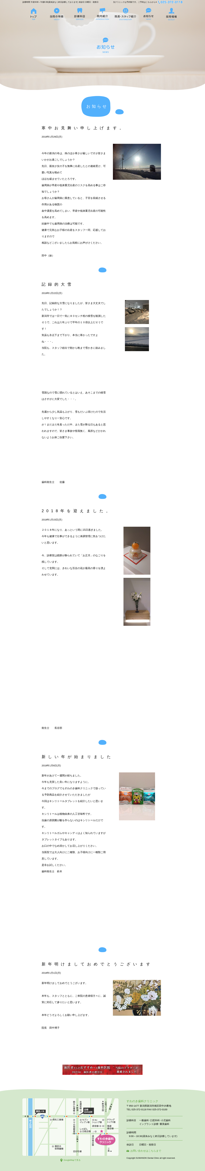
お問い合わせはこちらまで (144, 1150)
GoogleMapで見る (70, 1160)
